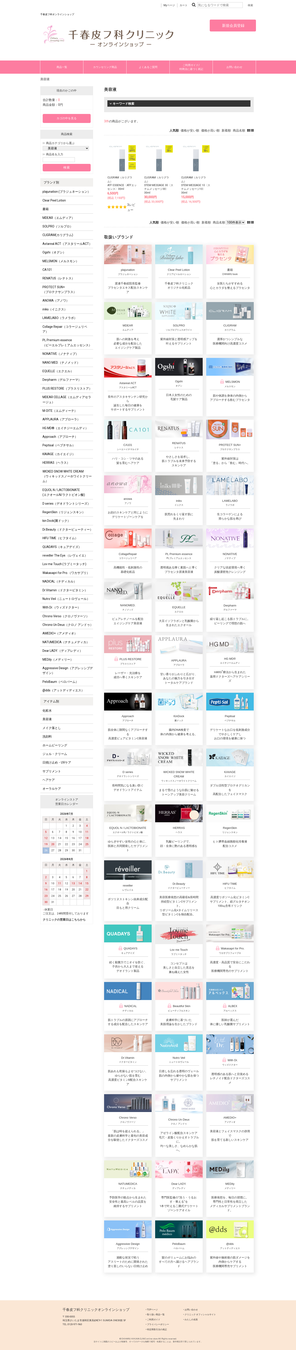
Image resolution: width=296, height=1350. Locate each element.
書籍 (45, 209)
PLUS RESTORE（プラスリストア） (67, 388)
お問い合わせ (234, 67)
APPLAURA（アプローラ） (61, 419)
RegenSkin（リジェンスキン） (63, 512)
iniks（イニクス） (54, 309)
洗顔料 (47, 736)
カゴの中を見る (67, 118)
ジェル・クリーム (54, 754)
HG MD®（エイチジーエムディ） (65, 428)
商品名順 (239, 130)
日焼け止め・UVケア (56, 762)
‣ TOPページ (152, 1309)
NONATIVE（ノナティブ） (60, 353)
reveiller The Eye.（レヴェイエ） (65, 555)
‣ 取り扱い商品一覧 (155, 1314)
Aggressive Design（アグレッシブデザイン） (67, 670)
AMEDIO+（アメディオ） (59, 633)
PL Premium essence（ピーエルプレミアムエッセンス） (67, 342)
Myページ (169, 5)
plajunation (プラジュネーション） (66, 191)
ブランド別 (51, 182)
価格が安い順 (190, 130)
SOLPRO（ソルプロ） (57, 226)
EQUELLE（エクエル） (58, 371)
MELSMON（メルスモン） (60, 261)
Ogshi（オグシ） (54, 252)
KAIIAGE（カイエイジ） (58, 454)
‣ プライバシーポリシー (157, 1324)
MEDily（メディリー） (57, 659)
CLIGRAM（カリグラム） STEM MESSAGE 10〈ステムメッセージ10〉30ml (195, 185)
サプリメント (51, 771)
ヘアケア (48, 780)
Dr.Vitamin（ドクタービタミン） (65, 590)
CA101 (47, 269)
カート (184, 5)
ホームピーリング (54, 745)
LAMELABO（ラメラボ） (59, 318)
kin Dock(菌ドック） (56, 520)
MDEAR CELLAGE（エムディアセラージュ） (66, 399)
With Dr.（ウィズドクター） (61, 607)
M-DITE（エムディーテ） (59, 410)
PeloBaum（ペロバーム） (60, 681)
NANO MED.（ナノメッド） (61, 362)
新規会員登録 (233, 25)
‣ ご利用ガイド (153, 1319)
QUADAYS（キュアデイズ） (61, 547)
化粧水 (47, 710)
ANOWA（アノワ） (55, 300)
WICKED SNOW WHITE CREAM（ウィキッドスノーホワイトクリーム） (67, 476)
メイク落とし (51, 728)
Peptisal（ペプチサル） (58, 445)
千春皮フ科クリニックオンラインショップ (96, 1310)
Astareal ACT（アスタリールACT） (67, 243)
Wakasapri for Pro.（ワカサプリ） (66, 573)
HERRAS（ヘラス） (56, 462)
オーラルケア (51, 788)
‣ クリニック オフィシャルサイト (199, 1314)
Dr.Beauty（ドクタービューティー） (67, 529)
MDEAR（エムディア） (58, 218)
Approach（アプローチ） (60, 436)
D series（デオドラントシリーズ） (66, 503)
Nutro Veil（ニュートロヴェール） (66, 599)
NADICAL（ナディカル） (59, 581)
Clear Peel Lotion (54, 200)
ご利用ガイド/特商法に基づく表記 (191, 67)
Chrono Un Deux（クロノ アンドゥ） (67, 624)
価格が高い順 (210, 130)
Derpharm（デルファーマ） (61, 379)
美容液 (47, 719)
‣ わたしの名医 (190, 1319)
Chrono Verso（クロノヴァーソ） (65, 616)
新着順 (226, 130)
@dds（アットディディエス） (63, 690)
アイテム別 (51, 701)
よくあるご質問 (148, 67)
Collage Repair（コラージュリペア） (64, 329)
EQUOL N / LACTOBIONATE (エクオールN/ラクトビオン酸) (63, 492)
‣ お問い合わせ (190, 1309)
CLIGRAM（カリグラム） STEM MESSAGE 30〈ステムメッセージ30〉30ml (158, 185)
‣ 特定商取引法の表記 (156, 1329)
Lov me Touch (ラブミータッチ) (64, 564)
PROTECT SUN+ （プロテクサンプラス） (59, 289)
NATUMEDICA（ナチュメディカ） (65, 642)
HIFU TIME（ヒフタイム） (60, 538)
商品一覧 (62, 67)
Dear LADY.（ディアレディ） (62, 650)
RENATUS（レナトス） (58, 278)
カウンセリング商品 (105, 67)
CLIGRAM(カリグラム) (57, 235)
